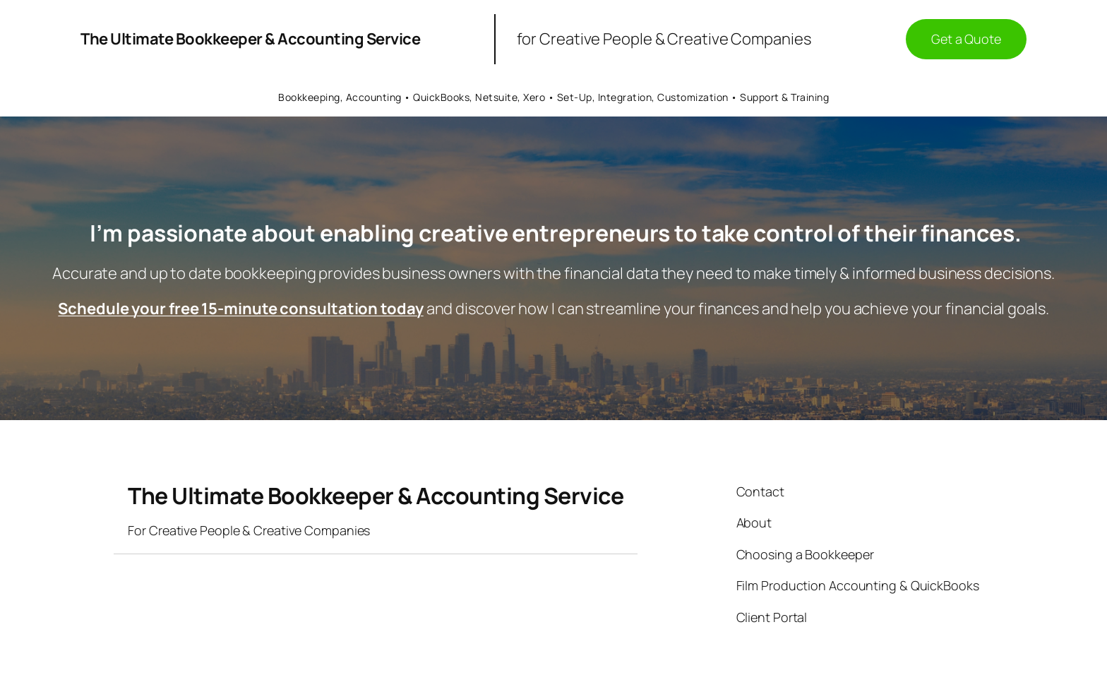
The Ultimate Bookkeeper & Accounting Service (250, 38)
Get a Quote (966, 38)
